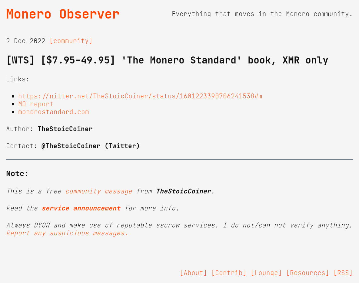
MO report (36, 104)
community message (98, 191)
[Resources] (307, 273)
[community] (71, 41)
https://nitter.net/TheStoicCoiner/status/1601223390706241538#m (140, 96)
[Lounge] (266, 273)
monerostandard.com (53, 112)
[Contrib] (229, 273)
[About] (193, 273)
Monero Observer (63, 14)
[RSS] (343, 273)
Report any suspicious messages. (67, 233)
